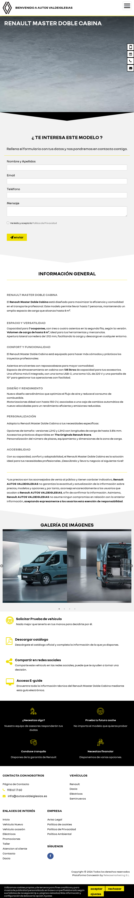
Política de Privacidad (44, 223)
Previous (1, 566)
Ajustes (96, 894)
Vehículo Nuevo (13, 824)
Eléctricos (76, 793)
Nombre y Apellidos (21, 161)
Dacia (73, 788)
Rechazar (114, 889)
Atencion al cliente (15, 848)
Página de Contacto (16, 784)
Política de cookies (59, 824)
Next (131, 566)
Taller (6, 843)
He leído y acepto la (33, 223)
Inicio (6, 819)
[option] (35, 566)
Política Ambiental (59, 834)
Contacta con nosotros (23, 775)
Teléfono (13, 189)
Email (11, 175)
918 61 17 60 (14, 790)
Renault (75, 784)
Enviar (16, 237)
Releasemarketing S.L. (116, 875)
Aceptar (96, 889)
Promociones (11, 838)
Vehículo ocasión (14, 829)
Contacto (9, 853)
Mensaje (13, 203)
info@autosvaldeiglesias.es (27, 796)
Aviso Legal (54, 819)
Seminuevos (78, 798)
